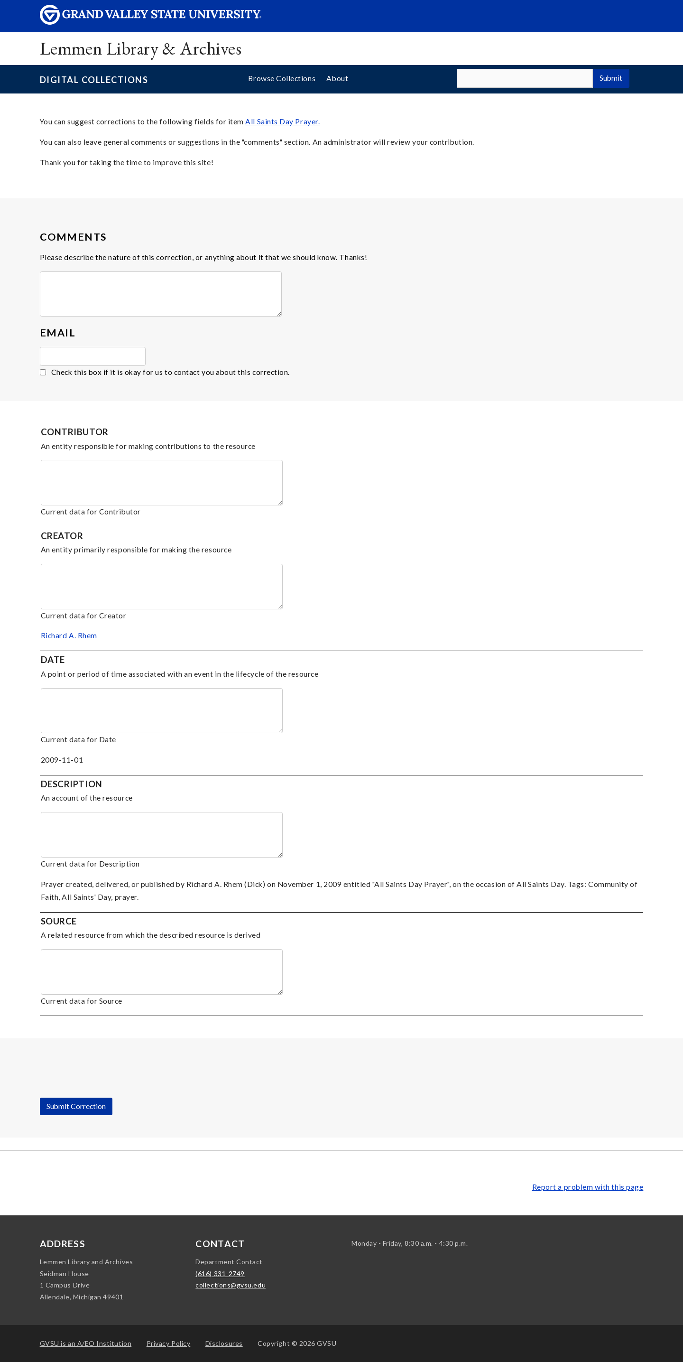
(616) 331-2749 (220, 1273)
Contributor (75, 432)
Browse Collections (281, 78)
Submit (611, 78)
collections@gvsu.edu (230, 1285)
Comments (73, 237)
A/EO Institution (86, 1343)
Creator (62, 536)
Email (57, 333)
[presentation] (112, 1079)
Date (53, 659)
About (337, 78)
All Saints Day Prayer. (282, 121)
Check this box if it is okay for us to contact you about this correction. (170, 372)
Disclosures (224, 1343)
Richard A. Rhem (69, 635)
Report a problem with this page (588, 1187)
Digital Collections (94, 80)
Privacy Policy (169, 1343)
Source (59, 921)
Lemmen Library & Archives (140, 48)
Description (71, 784)
